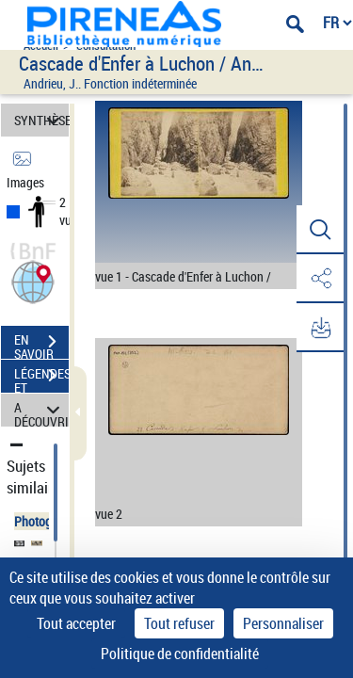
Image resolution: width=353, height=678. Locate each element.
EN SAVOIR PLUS (41, 344)
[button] (32, 280)
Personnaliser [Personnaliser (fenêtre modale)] (283, 623)
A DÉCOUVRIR (41, 410)
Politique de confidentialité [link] (180, 653)
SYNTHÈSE (41, 120)
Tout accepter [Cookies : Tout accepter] (76, 623)
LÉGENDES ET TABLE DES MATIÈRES (41, 378)
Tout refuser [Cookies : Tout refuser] (179, 623)
